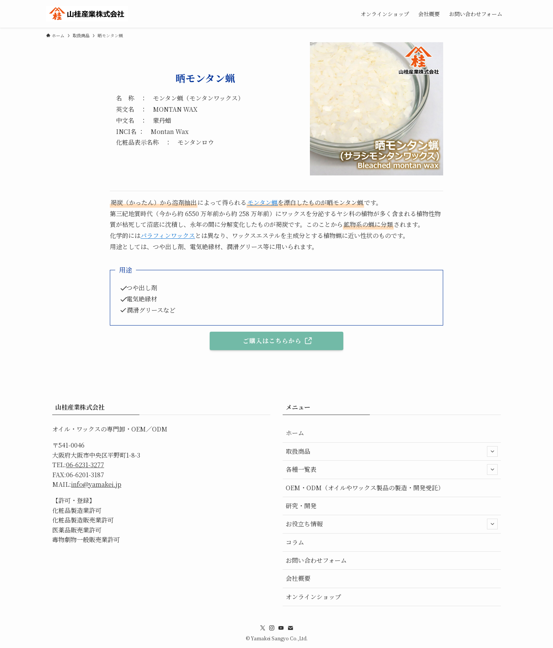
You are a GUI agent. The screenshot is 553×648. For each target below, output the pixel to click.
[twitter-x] (262, 628)
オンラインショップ (313, 596)
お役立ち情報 (392, 524)
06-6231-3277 (85, 464)
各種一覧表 (392, 469)
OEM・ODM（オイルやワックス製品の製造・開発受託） (365, 487)
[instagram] (271, 628)
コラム (295, 542)
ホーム (295, 432)
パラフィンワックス (168, 235)
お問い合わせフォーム (316, 560)
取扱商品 (392, 451)
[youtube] (281, 628)
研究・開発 (301, 505)
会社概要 (298, 578)
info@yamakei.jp (96, 484)
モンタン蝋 (262, 202)
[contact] (290, 628)
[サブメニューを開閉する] (492, 451)
